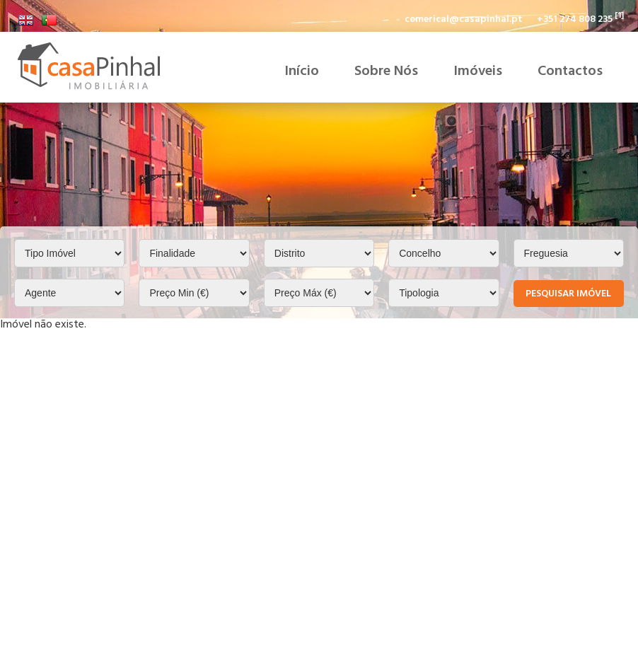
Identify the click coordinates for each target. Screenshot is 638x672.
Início (301, 70)
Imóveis (477, 70)
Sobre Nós (386, 70)
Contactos (570, 70)
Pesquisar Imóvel (568, 293)
